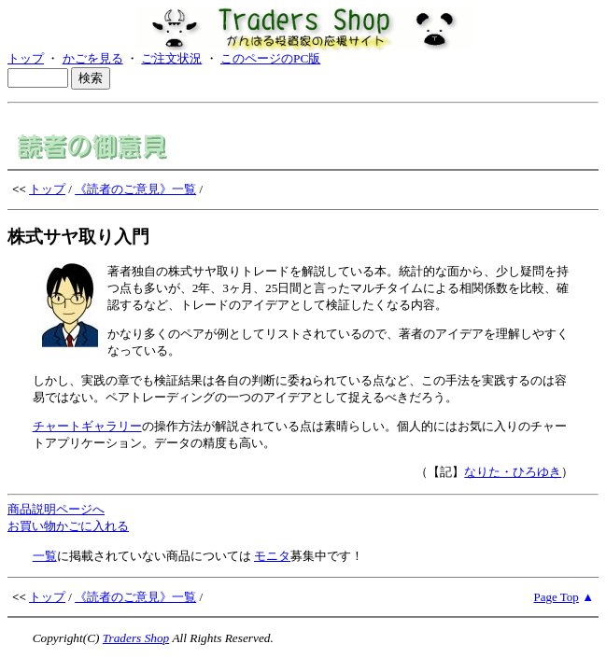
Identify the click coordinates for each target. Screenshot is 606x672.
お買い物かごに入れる (68, 526)
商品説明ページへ (56, 509)
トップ (25, 58)
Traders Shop (136, 638)
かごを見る (93, 58)
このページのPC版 (270, 58)
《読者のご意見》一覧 (135, 189)
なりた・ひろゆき (512, 472)
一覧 (45, 556)
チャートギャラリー (87, 426)
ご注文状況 (171, 58)
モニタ (272, 556)
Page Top (556, 597)
